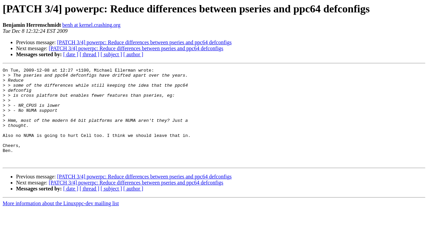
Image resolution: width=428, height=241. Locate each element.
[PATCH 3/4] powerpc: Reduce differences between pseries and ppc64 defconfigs (144, 42)
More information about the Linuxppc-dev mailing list (61, 222)
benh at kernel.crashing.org (91, 25)
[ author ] (133, 54)
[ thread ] (89, 54)
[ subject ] (111, 54)
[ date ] (70, 54)
